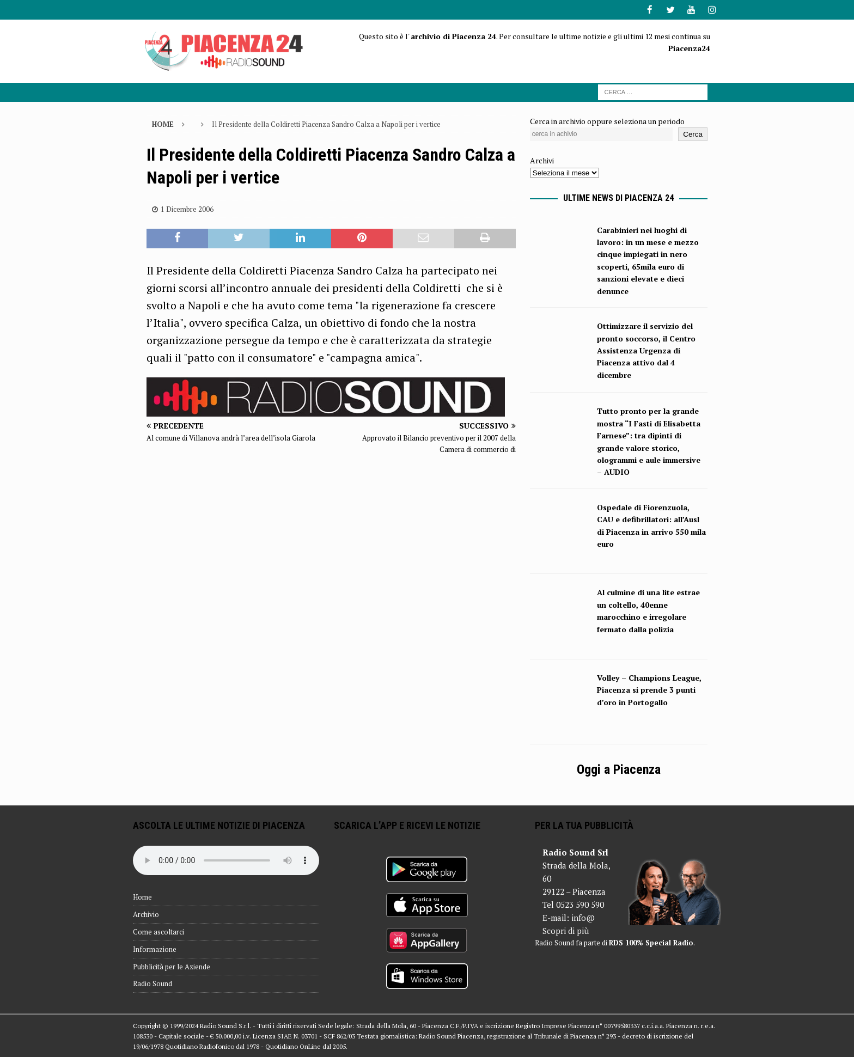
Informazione (154, 949)
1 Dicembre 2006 (187, 208)
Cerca (693, 134)
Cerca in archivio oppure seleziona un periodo (607, 120)
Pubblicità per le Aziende (171, 966)
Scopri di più (565, 930)
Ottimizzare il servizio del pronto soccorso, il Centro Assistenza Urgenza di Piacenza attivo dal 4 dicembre (646, 350)
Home (142, 896)
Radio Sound (152, 983)
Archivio (146, 914)
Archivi (542, 160)
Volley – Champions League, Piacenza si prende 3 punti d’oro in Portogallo (649, 689)
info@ (583, 917)
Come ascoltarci (158, 931)
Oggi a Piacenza (619, 769)
